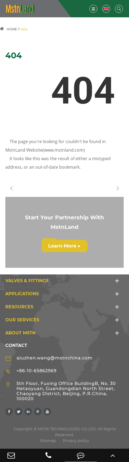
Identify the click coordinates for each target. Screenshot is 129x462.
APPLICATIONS (22, 293)
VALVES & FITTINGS (26, 280)
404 (24, 29)
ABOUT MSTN (20, 332)
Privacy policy (76, 440)
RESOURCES (19, 306)
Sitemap (48, 440)
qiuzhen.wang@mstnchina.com (54, 357)
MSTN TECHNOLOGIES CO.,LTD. (67, 429)
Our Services (22, 319)
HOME (12, 29)
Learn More (64, 246)
